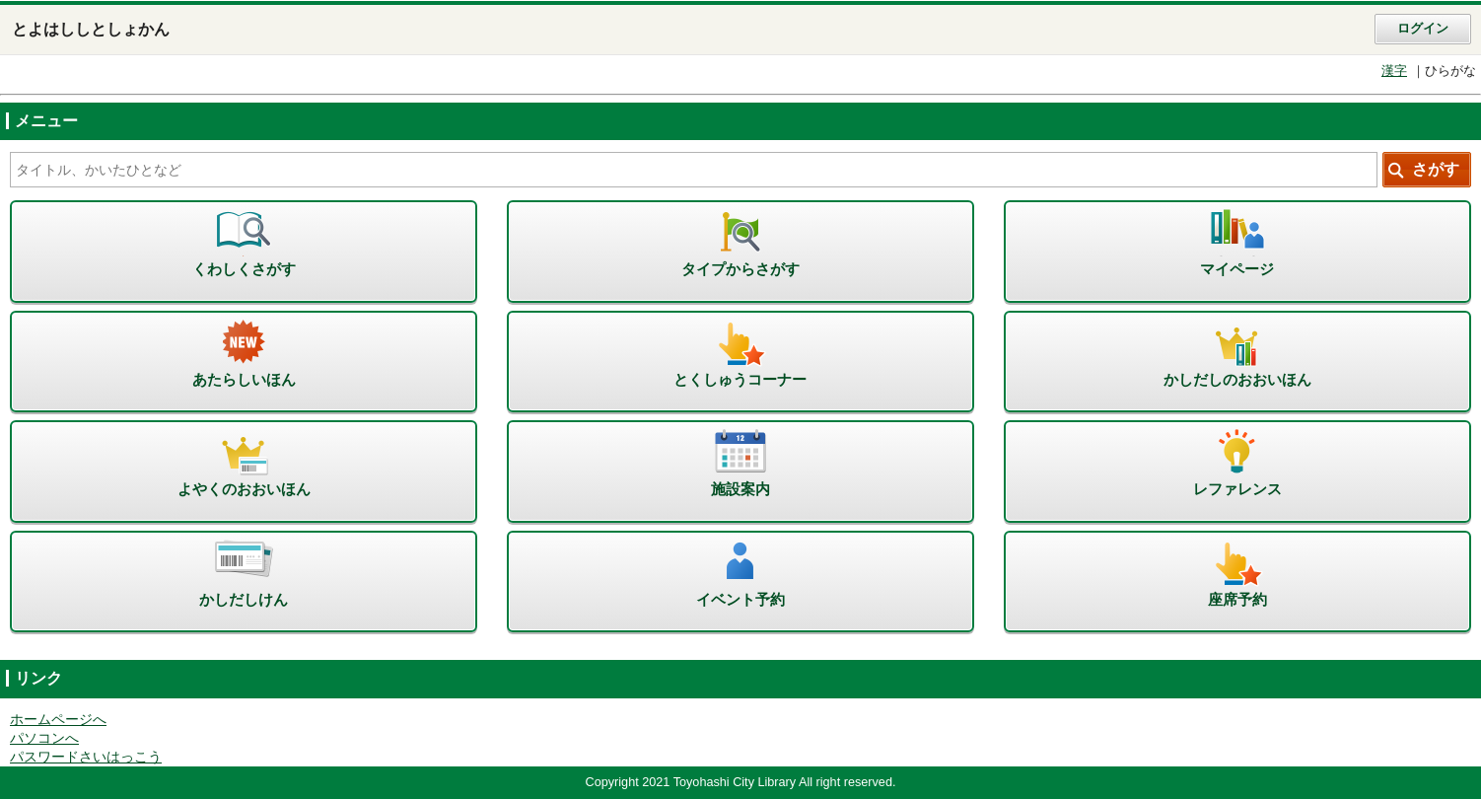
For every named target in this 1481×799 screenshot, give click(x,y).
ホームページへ (58, 719)
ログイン (1422, 29)
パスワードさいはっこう (86, 757)
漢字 (1394, 71)
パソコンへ (44, 738)
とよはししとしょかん (91, 29)
